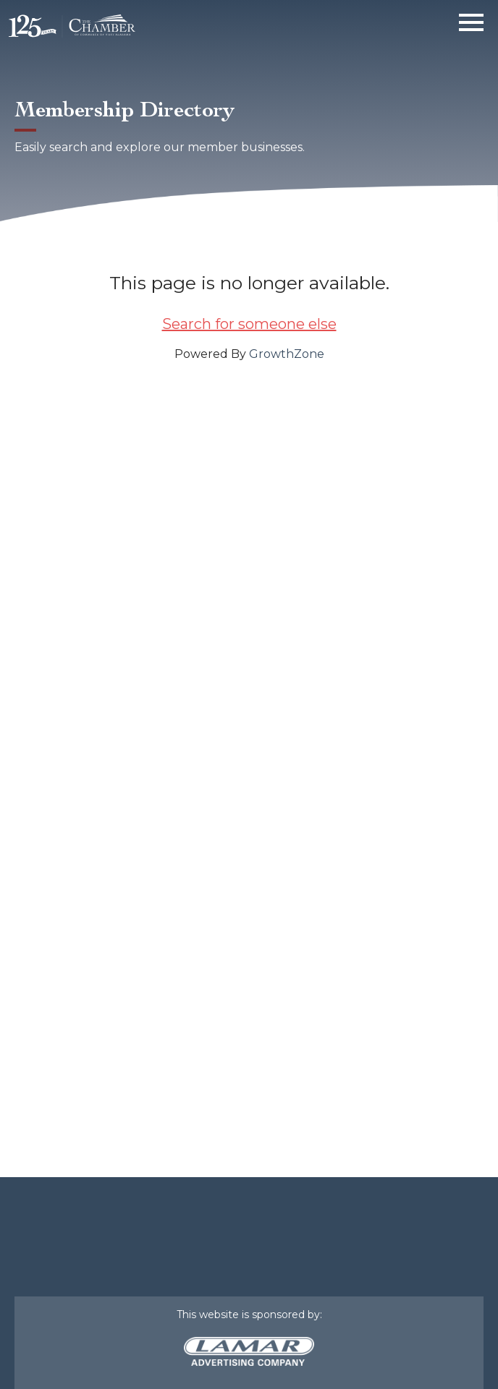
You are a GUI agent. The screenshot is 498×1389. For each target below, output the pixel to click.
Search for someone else (249, 324)
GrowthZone (286, 354)
